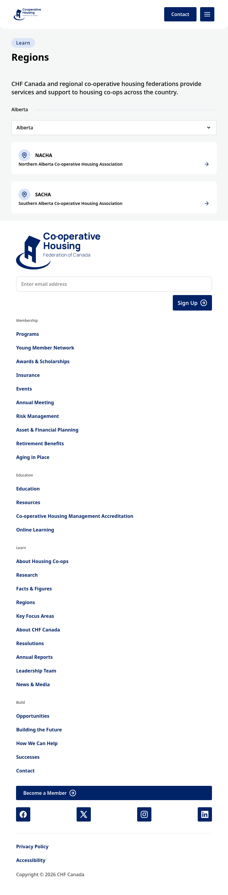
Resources (28, 502)
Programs (27, 334)
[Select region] (113, 127)
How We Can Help (37, 743)
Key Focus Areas (35, 616)
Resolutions (30, 643)
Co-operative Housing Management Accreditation (74, 516)
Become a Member (49, 793)
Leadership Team (36, 670)
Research (27, 575)
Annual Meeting (35, 402)
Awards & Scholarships (42, 361)
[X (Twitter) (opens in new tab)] (84, 814)
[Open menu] (207, 14)
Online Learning (35, 529)
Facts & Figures (34, 588)
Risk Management (37, 416)
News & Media (33, 684)
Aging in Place (32, 457)
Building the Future (39, 729)
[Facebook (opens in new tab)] (23, 814)
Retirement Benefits (40, 443)
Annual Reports (34, 657)
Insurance (28, 375)
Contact (180, 14)
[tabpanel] (113, 178)
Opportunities (32, 716)
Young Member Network (45, 347)
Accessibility (30, 860)
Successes (27, 757)
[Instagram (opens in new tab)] (144, 814)
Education (27, 488)
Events (24, 388)
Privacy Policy (32, 846)
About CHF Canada (38, 629)
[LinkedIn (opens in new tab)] (205, 814)
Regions (25, 602)
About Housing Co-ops (42, 561)
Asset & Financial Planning (47, 430)
